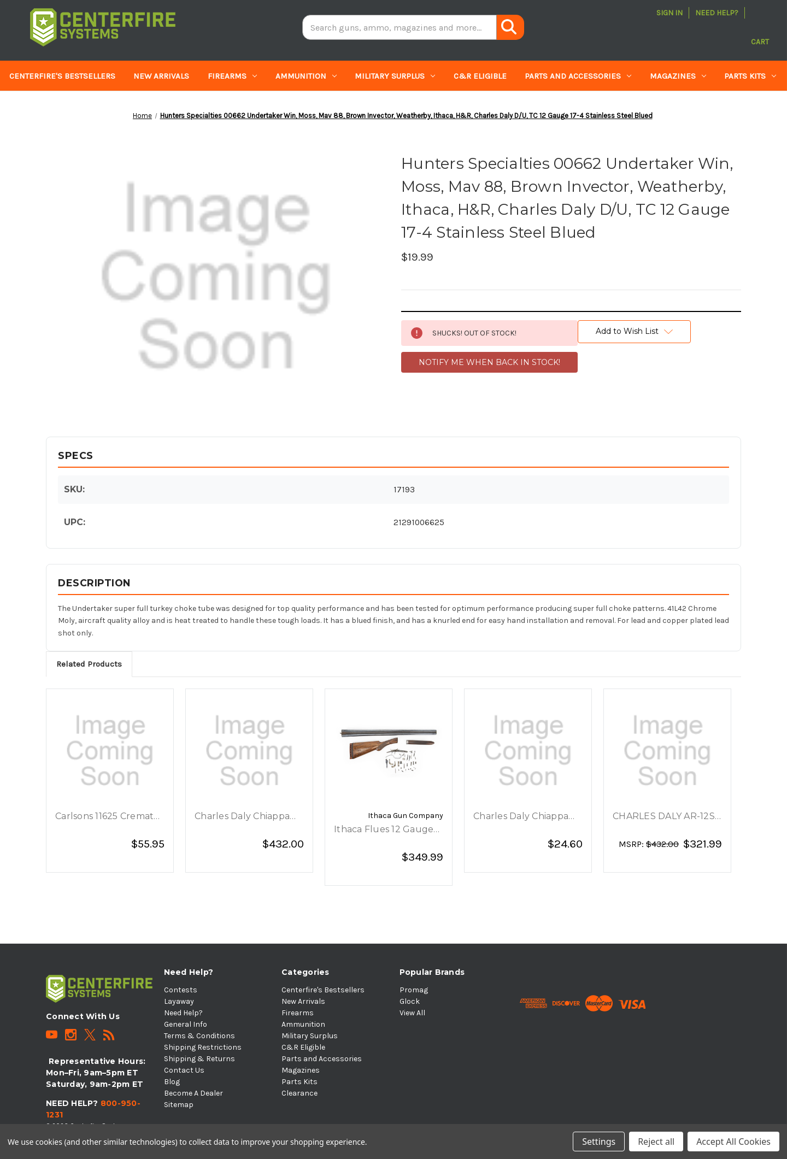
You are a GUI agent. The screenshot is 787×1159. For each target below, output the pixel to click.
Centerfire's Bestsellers (62, 76)
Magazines (678, 76)
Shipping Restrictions (203, 1047)
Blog (172, 1081)
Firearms (232, 76)
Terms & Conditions (199, 1035)
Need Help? (716, 12)
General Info (185, 1024)
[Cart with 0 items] (760, 27)
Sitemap (178, 1104)
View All (412, 1012)
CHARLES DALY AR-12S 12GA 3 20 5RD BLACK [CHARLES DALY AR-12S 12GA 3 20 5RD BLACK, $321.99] (664, 817)
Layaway (179, 1001)
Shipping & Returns (199, 1058)
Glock (410, 1001)
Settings (598, 1142)
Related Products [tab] (89, 664)
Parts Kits (750, 76)
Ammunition (306, 76)
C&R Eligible (480, 76)
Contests (180, 990)
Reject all (656, 1142)
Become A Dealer (193, 1093)
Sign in (669, 12)
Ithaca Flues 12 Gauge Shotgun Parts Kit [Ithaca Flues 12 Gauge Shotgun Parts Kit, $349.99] (383, 830)
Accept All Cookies (733, 1142)
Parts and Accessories (578, 76)
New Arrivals (161, 76)
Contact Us (184, 1070)
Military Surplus (395, 76)
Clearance (31, 106)
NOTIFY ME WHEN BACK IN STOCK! (489, 362)
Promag (414, 990)
